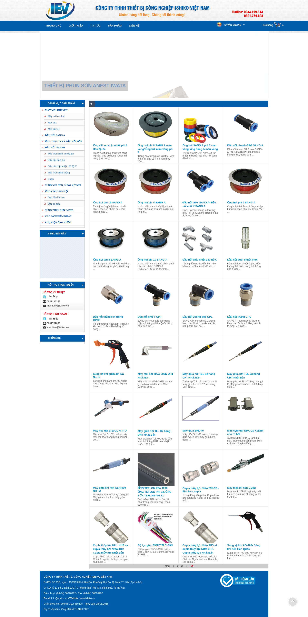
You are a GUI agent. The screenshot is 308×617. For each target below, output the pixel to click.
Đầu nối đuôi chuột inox (242, 259)
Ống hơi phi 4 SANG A (152, 202)
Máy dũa (52, 122)
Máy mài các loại (56, 116)
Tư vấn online (232, 25)
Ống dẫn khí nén (56, 197)
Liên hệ (134, 25)
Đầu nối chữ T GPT (150, 316)
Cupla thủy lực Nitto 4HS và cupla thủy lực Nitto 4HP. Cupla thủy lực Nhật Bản (110, 549)
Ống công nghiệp (57, 191)
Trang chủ (54, 25)
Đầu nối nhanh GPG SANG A (245, 145)
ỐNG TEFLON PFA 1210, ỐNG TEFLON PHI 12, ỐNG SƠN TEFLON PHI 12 (154, 492)
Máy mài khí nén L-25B (241, 487)
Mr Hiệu (53, 318)
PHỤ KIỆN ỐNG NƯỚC (58, 222)
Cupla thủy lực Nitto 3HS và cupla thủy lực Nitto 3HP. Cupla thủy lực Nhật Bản (199, 549)
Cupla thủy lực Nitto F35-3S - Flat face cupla (200, 490)
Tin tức (95, 25)
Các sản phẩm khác (58, 216)
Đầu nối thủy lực (57, 160)
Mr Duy (53, 296)
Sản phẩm (115, 25)
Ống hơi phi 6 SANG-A (241, 202)
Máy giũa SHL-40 (193, 430)
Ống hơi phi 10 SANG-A (152, 259)
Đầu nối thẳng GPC (239, 316)
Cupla (51, 179)
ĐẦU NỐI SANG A (55, 135)
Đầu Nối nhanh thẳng (59, 172)
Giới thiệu (76, 25)
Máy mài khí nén (56, 110)
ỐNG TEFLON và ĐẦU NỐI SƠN (63, 141)
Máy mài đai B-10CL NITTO (110, 430)
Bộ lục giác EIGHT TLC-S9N (155, 545)
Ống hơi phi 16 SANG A (107, 202)
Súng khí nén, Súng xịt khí (63, 185)
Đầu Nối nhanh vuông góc (61, 153)
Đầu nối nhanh (55, 147)
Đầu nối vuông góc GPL (197, 316)
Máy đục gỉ (53, 129)
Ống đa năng (54, 203)
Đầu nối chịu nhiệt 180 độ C (62, 166)
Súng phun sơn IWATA (59, 210)
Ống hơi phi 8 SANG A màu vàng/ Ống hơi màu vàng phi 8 (155, 149)
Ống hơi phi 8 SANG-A (107, 259)
